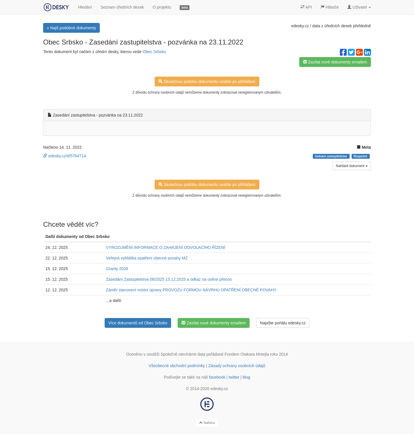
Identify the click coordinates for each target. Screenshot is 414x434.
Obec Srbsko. (155, 51)
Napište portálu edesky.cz (283, 323)
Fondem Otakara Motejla (247, 354)
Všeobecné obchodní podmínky (177, 365)
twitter (234, 377)
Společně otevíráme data (183, 354)
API (306, 7)
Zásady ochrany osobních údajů (236, 365)
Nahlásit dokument (352, 166)
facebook (217, 377)
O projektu (162, 7)
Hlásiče (330, 7)
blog (246, 377)
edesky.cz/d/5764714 (64, 156)
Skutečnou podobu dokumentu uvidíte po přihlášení (206, 81)
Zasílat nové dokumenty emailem (335, 62)
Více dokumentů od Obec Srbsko (137, 323)
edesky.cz (300, 26)
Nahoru (207, 423)
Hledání (85, 7)
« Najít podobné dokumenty (71, 28)
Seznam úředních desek (122, 7)
